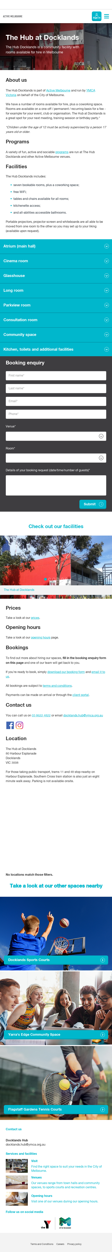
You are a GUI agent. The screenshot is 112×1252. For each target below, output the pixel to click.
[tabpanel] (56, 565)
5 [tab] (62, 579)
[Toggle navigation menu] (106, 16)
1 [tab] (45, 579)
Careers (60, 1244)
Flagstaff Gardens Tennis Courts (35, 1109)
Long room (13, 290)
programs (61, 152)
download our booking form (66, 672)
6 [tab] (66, 579)
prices (35, 618)
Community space (19, 335)
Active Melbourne (58, 90)
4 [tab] (58, 579)
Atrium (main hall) (19, 246)
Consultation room (20, 320)
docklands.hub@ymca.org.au (83, 715)
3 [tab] (54, 579)
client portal (80, 695)
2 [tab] (49, 579)
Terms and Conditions (41, 1244)
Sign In (96, 18)
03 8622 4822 (41, 715)
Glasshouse (14, 276)
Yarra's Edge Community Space (34, 1034)
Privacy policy (74, 1244)
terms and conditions (57, 686)
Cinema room (15, 261)
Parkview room (16, 305)
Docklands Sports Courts (29, 960)
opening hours (40, 637)
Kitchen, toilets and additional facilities (38, 349)
